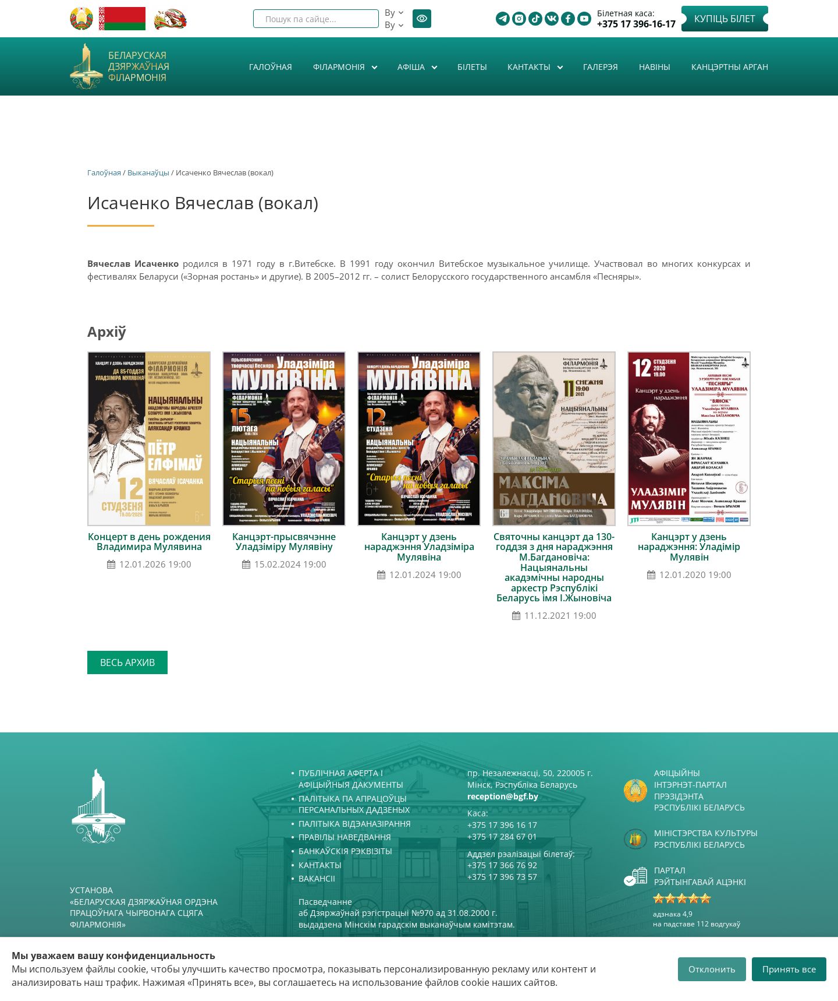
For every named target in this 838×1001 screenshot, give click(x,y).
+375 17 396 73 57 (502, 876)
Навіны (654, 66)
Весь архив (127, 662)
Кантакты (530, 66)
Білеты (472, 66)
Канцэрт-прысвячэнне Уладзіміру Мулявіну (284, 542)
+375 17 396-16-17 (636, 24)
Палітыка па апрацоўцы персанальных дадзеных (354, 804)
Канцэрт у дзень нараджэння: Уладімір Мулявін (689, 546)
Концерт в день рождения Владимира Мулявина (149, 542)
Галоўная (270, 66)
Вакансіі (317, 878)
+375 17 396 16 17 (502, 824)
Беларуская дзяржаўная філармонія (138, 67)
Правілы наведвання (345, 837)
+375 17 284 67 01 (502, 836)
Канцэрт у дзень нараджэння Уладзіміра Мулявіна (419, 546)
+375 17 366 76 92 (502, 864)
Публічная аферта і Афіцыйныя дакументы (351, 778)
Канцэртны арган (729, 66)
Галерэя (600, 66)
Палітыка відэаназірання (355, 823)
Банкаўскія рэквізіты (345, 851)
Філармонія (340, 66)
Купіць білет (724, 18)
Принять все (789, 969)
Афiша (412, 66)
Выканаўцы (148, 172)
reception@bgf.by (502, 796)
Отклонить (712, 969)
